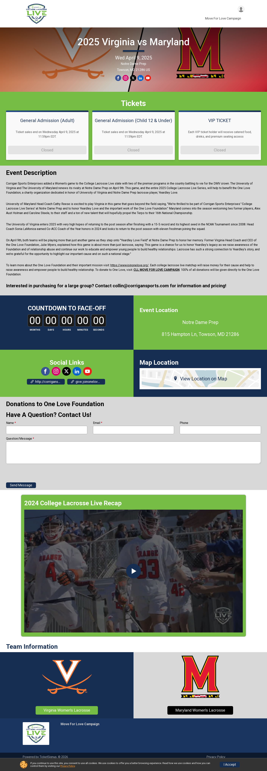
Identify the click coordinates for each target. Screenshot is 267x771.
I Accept (229, 764)
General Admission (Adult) (47, 128)
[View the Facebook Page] (45, 379)
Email (97, 430)
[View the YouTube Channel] (87, 379)
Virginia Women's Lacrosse (67, 718)
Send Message (21, 493)
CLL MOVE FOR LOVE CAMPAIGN (157, 277)
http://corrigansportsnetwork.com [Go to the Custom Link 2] (48, 389)
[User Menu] (240, 9)
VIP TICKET (219, 128)
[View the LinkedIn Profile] (76, 379)
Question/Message (20, 446)
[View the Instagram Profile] (56, 379)
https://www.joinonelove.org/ (129, 273)
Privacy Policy (67, 766)
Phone (184, 430)
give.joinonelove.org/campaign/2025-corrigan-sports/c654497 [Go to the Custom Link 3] (88, 389)
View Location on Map (200, 386)
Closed (47, 157)
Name (11, 430)
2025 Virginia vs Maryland (133, 45)
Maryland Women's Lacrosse (200, 718)
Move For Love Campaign (223, 19)
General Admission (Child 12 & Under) (133, 128)
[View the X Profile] (66, 379)
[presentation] (35, 480)
